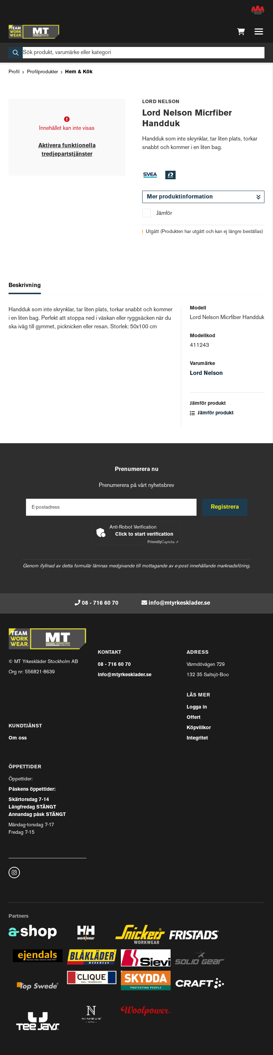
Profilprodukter (42, 72)
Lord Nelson (206, 373)
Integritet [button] (197, 738)
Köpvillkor (199, 728)
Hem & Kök (78, 72)
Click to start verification (144, 534)
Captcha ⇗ (163, 542)
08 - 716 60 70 (100, 603)
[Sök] (136, 52)
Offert (193, 717)
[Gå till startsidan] (34, 32)
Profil (14, 72)
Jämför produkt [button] (212, 413)
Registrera (225, 507)
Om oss (18, 738)
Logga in (197, 707)
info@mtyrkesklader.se (179, 603)
